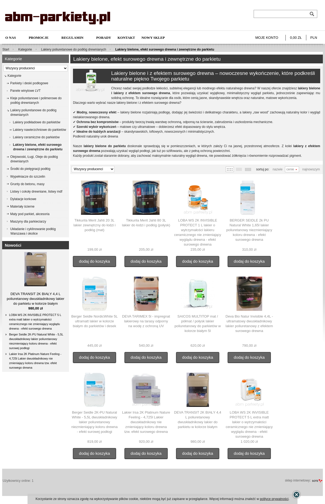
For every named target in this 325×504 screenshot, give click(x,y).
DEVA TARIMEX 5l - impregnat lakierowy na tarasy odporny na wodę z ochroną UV (146, 321)
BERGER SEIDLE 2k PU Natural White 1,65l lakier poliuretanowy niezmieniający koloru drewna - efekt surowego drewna (249, 230)
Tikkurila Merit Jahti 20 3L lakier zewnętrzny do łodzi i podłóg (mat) (94, 225)
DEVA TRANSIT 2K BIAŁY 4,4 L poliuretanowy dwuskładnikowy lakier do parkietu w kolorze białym (35, 299)
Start (5, 49)
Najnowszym (311, 169)
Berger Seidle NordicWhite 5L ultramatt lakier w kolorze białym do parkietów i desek (94, 321)
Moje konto (266, 38)
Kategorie (25, 49)
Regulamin (72, 38)
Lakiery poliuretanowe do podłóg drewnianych (73, 49)
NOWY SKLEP (153, 38)
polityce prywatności (274, 499)
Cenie (290, 169)
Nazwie (278, 169)
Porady (103, 38)
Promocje (38, 38)
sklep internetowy (297, 480)
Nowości (13, 245)
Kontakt (126, 38)
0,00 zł (296, 38)
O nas (10, 38)
